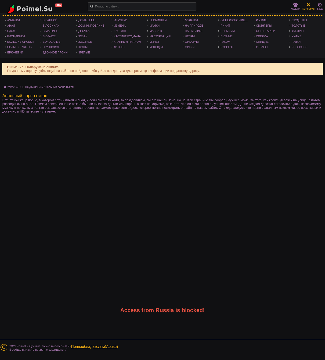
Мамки (154, 25)
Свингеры (264, 25)
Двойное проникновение (58, 52)
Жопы (82, 47)
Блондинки (16, 36)
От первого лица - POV (235, 20)
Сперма (262, 36)
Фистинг (298, 31)
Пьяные (226, 36)
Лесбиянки (158, 20)
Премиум (227, 31)
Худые (296, 36)
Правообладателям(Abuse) (94, 347)
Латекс (119, 47)
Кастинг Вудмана (127, 36)
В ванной (50, 20)
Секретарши (265, 31)
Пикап (225, 25)
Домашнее (86, 20)
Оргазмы (192, 41)
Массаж (155, 31)
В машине (50, 31)
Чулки (296, 41)
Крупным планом (127, 41)
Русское (227, 47)
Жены (82, 36)
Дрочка (84, 31)
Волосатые (51, 41)
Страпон (262, 47)
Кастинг (120, 31)
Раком (225, 41)
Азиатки (13, 20)
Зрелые (84, 52)
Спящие (262, 41)
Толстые (298, 25)
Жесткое (85, 41)
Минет (154, 41)
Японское (299, 47)
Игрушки (120, 20)
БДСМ (11, 31)
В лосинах (51, 25)
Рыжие (261, 20)
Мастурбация (160, 36)
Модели (295, 6)
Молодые (156, 47)
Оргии (190, 47)
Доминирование (91, 25)
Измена (120, 25)
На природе (194, 25)
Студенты (299, 20)
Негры (190, 36)
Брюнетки (15, 52)
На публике (194, 31)
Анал (11, 25)
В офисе (49, 36)
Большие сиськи (20, 41)
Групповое (51, 47)
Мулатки (191, 20)
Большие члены (19, 47)
